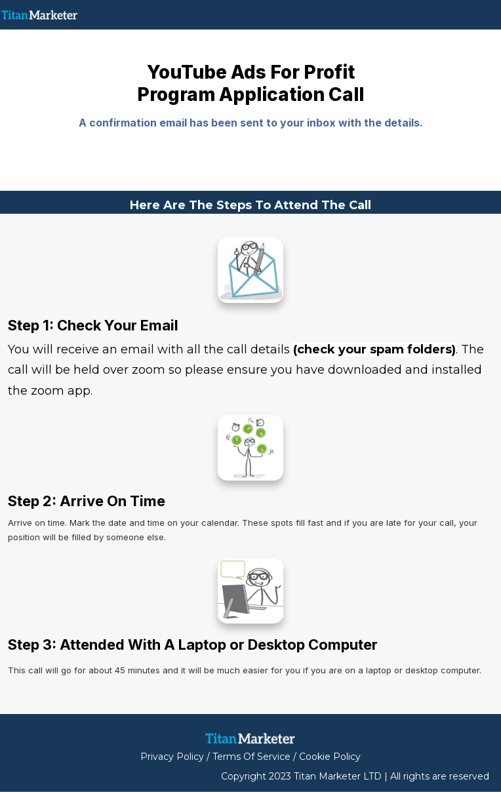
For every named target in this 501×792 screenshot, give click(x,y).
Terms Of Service (251, 756)
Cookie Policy (330, 756)
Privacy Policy (172, 756)
